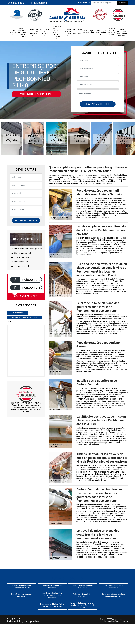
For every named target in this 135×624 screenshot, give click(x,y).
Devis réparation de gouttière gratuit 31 (122, 33)
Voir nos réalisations (36, 94)
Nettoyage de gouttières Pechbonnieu (82, 595)
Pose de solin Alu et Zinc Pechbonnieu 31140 (22, 586)
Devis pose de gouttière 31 (77, 33)
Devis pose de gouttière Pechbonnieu (113, 586)
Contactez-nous (121, 621)
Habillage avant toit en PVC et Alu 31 (34, 33)
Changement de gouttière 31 (101, 32)
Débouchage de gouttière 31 (88, 32)
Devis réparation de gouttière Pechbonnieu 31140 (113, 595)
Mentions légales (107, 621)
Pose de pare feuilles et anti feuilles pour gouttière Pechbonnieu (52, 595)
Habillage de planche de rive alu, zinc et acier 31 (22, 32)
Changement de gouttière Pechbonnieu (52, 586)
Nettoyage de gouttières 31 (44, 33)
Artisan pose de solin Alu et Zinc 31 (111, 32)
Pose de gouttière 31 (12, 32)
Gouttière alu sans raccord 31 (67, 33)
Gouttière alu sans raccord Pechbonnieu (21, 595)
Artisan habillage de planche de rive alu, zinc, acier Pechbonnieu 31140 (82, 605)
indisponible (16, 2)
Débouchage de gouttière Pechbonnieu (83, 586)
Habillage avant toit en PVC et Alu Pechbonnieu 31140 (52, 605)
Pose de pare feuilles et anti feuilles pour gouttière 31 (56, 33)
